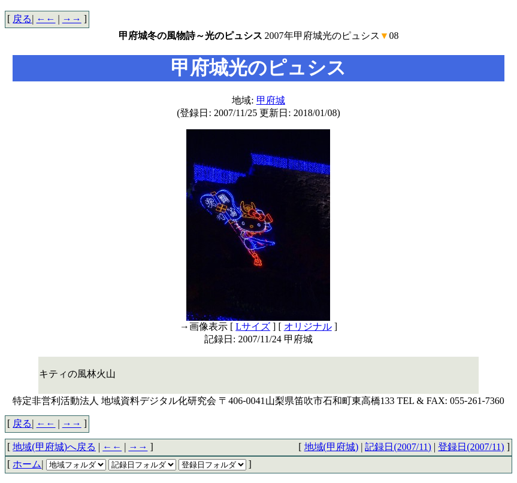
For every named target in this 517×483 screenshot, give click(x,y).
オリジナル (308, 326)
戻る (22, 19)
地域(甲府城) (331, 447)
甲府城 (270, 100)
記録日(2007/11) (398, 447)
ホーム (27, 464)
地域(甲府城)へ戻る (54, 447)
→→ (71, 19)
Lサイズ (252, 326)
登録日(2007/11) (471, 447)
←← (46, 19)
